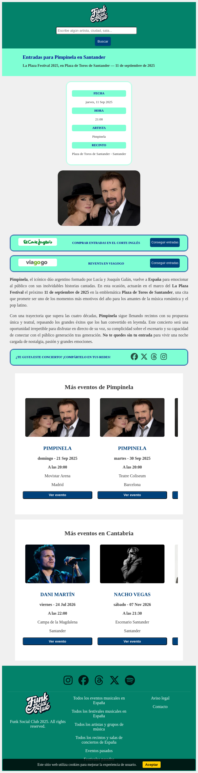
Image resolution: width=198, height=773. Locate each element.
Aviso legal (160, 698)
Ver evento (57, 495)
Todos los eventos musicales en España (99, 700)
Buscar (102, 41)
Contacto (160, 706)
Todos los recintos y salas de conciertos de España (99, 739)
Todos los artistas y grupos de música (99, 726)
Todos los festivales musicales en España (99, 713)
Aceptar (151, 765)
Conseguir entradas (164, 242)
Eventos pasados (99, 751)
